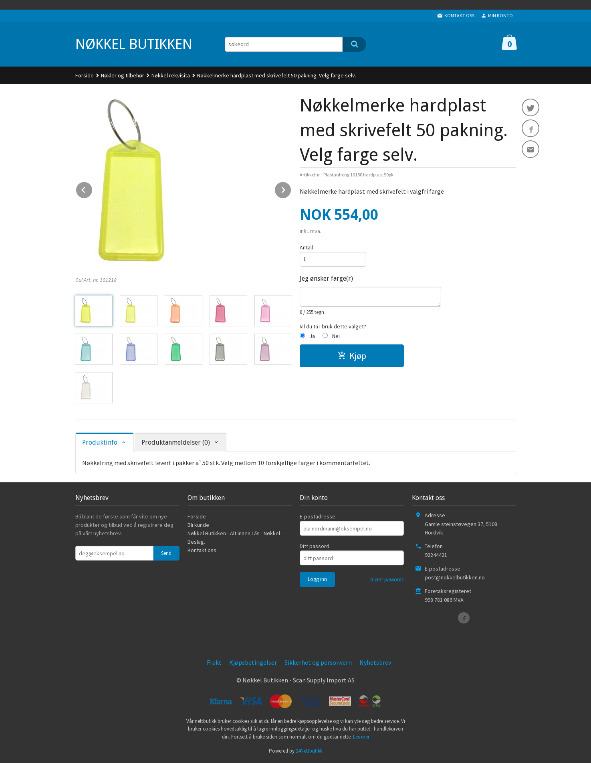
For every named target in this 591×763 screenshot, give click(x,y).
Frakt (214, 662)
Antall (306, 247)
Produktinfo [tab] (99, 442)
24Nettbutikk (309, 750)
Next (291, 188)
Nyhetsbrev (375, 662)
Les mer (361, 736)
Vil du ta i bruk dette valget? (333, 326)
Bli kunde (198, 524)
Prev (92, 188)
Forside (84, 75)
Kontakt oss (202, 550)
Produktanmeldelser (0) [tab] (175, 442)
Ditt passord (314, 546)
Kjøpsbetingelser (253, 662)
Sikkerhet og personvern (318, 662)
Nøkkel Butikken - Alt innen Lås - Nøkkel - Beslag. (235, 537)
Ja (312, 336)
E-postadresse (317, 516)
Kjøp (351, 355)
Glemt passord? (387, 579)
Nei (336, 336)
